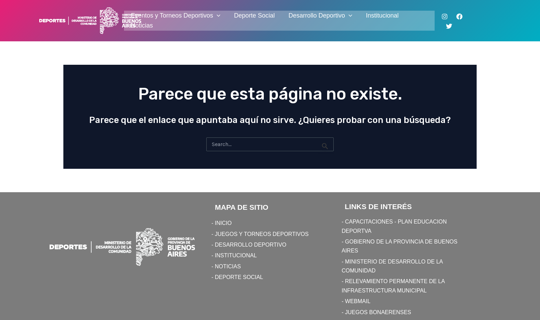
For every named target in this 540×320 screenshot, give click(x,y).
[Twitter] (449, 26)
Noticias (142, 25)
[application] (216, 16)
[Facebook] (459, 16)
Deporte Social (254, 15)
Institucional (382, 15)
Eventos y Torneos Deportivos (175, 16)
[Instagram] (445, 16)
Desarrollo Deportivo (320, 16)
